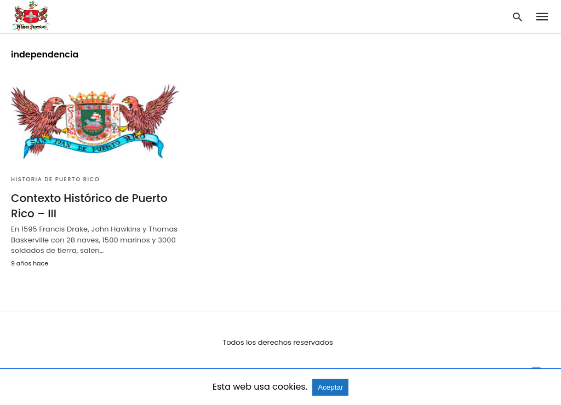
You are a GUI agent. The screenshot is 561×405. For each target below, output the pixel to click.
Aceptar (330, 387)
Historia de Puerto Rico (55, 179)
